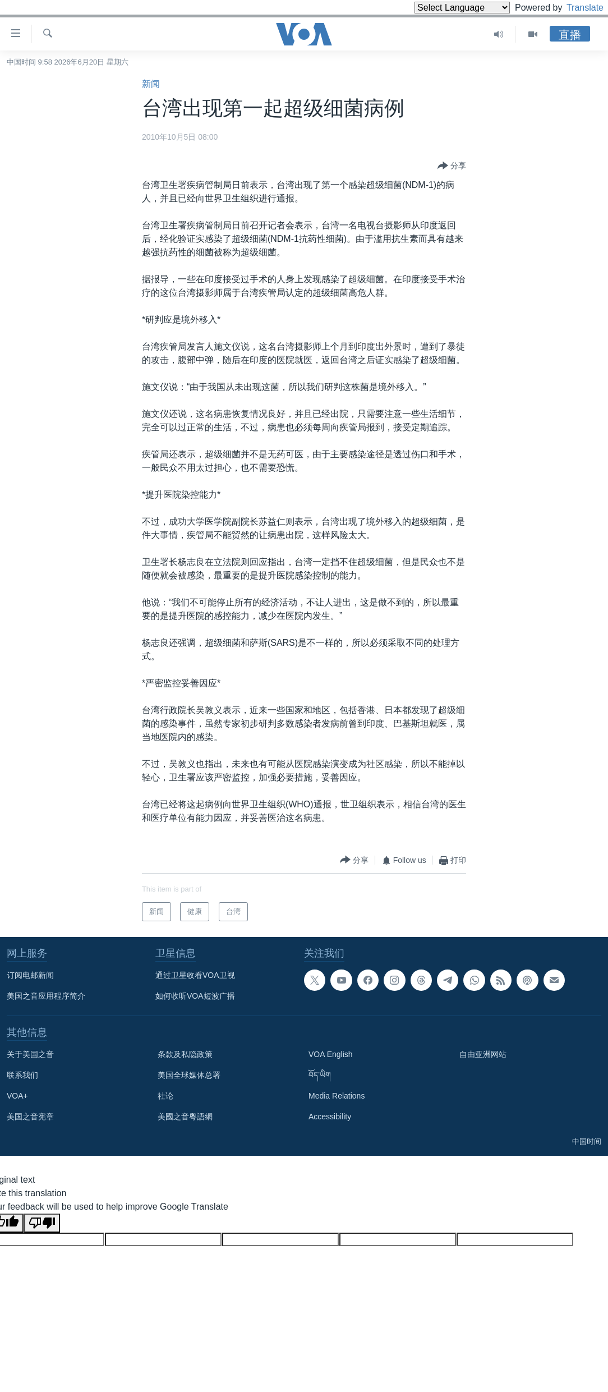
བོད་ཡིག (319, 1075)
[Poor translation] (42, 1223)
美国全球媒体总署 (189, 1075)
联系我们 (22, 1075)
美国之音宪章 (30, 1116)
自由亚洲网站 (482, 1054)
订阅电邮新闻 (30, 975)
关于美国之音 (30, 1054)
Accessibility (329, 1116)
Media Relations (336, 1095)
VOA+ (17, 1095)
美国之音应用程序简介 (46, 995)
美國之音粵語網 (185, 1116)
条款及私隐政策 (185, 1054)
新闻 (151, 84)
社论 (165, 1095)
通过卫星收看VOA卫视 (195, 975)
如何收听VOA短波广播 (195, 995)
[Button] (451, 166)
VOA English (330, 1054)
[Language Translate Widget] (443, 7)
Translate (575, 7)
